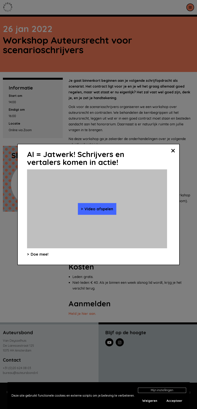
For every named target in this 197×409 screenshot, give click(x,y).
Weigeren (149, 401)
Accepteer (174, 401)
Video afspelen (98, 208)
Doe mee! (39, 254)
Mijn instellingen (162, 390)
